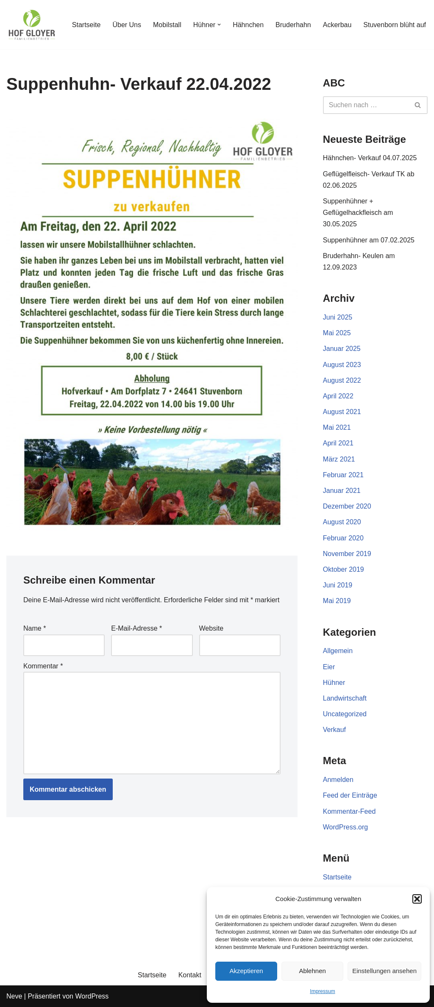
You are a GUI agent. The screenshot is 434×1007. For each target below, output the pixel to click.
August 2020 (342, 522)
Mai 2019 (337, 600)
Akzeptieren (246, 970)
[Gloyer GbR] (31, 25)
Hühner (334, 682)
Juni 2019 (337, 585)
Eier (329, 666)
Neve (14, 996)
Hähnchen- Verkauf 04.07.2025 (370, 157)
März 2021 (339, 459)
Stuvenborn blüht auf (394, 24)
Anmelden (338, 779)
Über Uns (126, 24)
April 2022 (338, 396)
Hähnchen (248, 24)
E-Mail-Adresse (136, 628)
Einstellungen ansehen (384, 970)
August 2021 (342, 411)
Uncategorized (345, 714)
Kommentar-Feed (349, 811)
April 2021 (338, 443)
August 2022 (342, 380)
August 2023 (342, 364)
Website (211, 628)
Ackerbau (337, 24)
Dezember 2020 (347, 506)
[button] (417, 899)
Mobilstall (167, 24)
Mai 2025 (337, 333)
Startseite (86, 24)
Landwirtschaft (345, 698)
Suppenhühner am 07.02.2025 (369, 240)
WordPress (91, 996)
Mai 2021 (337, 427)
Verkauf (334, 729)
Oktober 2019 (343, 569)
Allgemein (338, 650)
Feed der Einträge (350, 795)
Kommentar (43, 666)
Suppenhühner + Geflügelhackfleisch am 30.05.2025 (358, 213)
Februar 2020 (343, 538)
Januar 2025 (342, 348)
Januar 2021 (342, 490)
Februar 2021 (343, 474)
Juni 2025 (337, 317)
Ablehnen (312, 970)
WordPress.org (345, 827)
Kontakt (189, 975)
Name (34, 628)
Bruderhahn (293, 24)
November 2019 (347, 553)
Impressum (322, 991)
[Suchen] (366, 105)
